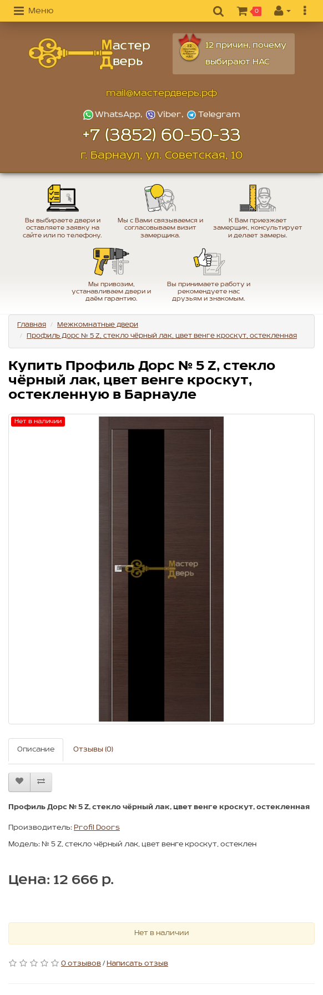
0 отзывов (81, 964)
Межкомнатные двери (97, 324)
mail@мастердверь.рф (161, 93)
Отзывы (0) (93, 749)
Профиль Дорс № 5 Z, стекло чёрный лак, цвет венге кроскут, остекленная (162, 335)
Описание (35, 749)
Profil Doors (97, 828)
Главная (31, 324)
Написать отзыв (137, 964)
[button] (33, 11)
